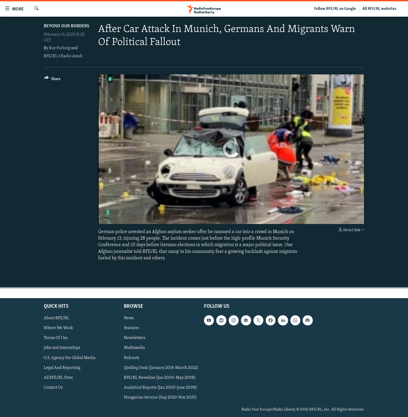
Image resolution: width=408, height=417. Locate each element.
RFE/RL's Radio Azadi (63, 56)
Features (131, 328)
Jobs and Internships (62, 348)
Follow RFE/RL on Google (335, 9)
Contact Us (53, 388)
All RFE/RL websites (379, 9)
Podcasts (131, 358)
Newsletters (134, 338)
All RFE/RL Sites (58, 378)
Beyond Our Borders (66, 26)
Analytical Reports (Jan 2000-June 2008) (160, 388)
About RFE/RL (56, 318)
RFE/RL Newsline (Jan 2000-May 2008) (160, 378)
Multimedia (134, 348)
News (129, 318)
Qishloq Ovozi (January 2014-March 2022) (161, 368)
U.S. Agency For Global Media (69, 358)
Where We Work (58, 328)
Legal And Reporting (62, 368)
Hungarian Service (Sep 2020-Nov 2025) (160, 397)
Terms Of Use (56, 338)
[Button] (52, 79)
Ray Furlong (59, 48)
